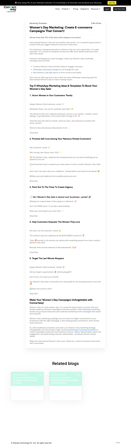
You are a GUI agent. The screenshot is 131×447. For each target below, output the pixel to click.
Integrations (84, 9)
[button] (65, 9)
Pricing (75, 9)
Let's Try (112, 3)
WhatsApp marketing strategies (46, 69)
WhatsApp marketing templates (83, 330)
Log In (107, 9)
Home (57, 9)
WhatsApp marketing (91, 309)
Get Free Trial (119, 9)
